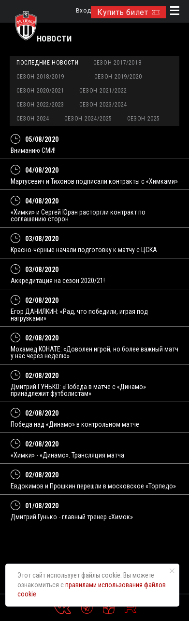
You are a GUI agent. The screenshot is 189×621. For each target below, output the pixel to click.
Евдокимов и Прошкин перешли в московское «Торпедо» (93, 486)
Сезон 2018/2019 (40, 76)
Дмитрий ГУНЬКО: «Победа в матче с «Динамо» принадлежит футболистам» (78, 390)
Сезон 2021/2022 (103, 90)
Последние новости (47, 62)
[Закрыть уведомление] (172, 571)
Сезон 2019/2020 (118, 76)
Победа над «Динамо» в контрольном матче (75, 424)
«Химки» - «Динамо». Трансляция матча (67, 455)
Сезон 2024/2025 (88, 118)
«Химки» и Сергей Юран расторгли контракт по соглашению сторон (78, 215)
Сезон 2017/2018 (117, 62)
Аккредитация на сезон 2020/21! (58, 280)
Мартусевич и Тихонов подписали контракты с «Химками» (94, 181)
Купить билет (128, 12)
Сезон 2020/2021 (40, 90)
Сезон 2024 (32, 118)
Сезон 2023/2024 (103, 104)
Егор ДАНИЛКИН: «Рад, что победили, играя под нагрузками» (79, 315)
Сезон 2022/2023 (40, 104)
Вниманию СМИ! (33, 150)
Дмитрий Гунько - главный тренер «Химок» (72, 517)
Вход (83, 11)
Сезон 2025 (143, 118)
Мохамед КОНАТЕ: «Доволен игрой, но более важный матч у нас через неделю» (94, 352)
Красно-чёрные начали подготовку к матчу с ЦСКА (84, 250)
